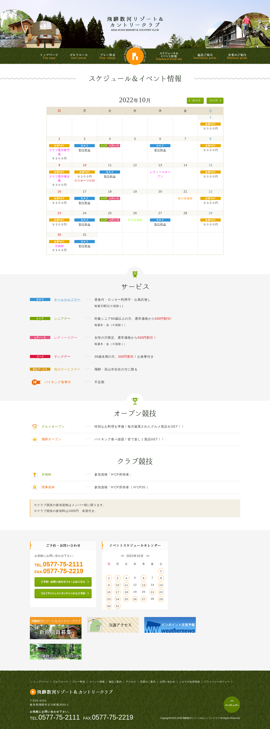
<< (122, 555)
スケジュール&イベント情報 (169, 56)
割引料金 (85, 150)
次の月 (214, 100)
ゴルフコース (78, 56)
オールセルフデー (67, 299)
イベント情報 (97, 681)
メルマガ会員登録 (189, 681)
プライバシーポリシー (217, 681)
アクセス (131, 681)
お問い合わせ (167, 681)
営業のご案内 (237, 56)
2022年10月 (134, 555)
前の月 (196, 100)
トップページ (49, 56)
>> (147, 555)
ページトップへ (232, 704)
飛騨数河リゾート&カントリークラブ (135, 23)
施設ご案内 (204, 56)
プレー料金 (107, 56)
